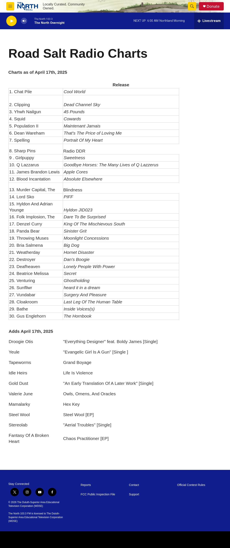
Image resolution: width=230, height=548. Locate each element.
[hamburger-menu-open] (10, 6)
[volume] (24, 21)
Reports (86, 485)
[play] (11, 21)
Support (134, 494)
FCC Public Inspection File (98, 494)
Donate (213, 6)
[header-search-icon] (192, 6)
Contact (134, 485)
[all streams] (209, 21)
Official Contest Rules (191, 485)
